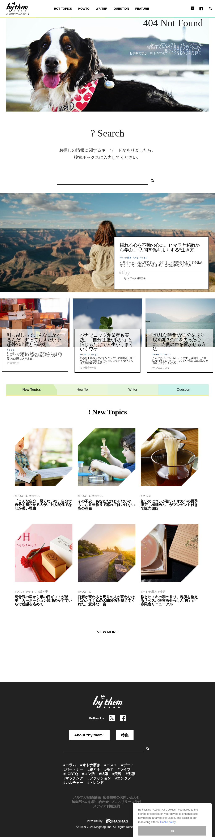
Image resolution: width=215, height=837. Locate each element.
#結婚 (103, 774)
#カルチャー (73, 783)
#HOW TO (84, 354)
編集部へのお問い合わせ (90, 802)
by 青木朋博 (21, 514)
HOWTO (83, 8)
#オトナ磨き (125, 257)
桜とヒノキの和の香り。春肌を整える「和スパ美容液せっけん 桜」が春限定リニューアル (169, 600)
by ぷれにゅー (149, 514)
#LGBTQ (70, 774)
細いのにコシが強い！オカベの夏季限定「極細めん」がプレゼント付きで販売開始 (169, 504)
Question (183, 389)
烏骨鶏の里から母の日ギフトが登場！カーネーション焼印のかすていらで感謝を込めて (43, 600)
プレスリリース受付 (126, 802)
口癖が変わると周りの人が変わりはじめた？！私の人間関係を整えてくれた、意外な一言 (106, 600)
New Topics (31, 389)
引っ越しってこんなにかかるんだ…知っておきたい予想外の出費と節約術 (34, 339)
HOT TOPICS (63, 8)
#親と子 (43, 591)
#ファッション (99, 778)
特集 (124, 735)
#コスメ (110, 765)
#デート (127, 765)
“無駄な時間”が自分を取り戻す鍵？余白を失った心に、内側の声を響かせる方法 (179, 342)
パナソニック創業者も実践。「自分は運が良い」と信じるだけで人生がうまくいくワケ (107, 342)
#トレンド (95, 783)
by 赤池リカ (84, 514)
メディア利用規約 (106, 806)
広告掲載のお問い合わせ (121, 797)
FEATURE (142, 8)
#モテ (108, 769)
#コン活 (88, 774)
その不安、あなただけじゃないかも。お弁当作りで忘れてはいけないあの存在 (106, 504)
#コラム (34, 496)
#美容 (162, 591)
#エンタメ (123, 778)
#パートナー (73, 769)
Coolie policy (168, 835)
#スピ (136, 257)
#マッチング (73, 778)
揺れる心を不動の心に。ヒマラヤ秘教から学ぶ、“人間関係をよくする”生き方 (160, 247)
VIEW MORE (107, 632)
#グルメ (146, 496)
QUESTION (121, 8)
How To (82, 389)
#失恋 (130, 774)
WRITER (101, 8)
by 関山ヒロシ (86, 609)
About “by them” (89, 735)
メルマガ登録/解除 (87, 797)
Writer (132, 389)
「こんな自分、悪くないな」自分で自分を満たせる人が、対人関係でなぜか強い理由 (43, 504)
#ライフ (144, 257)
